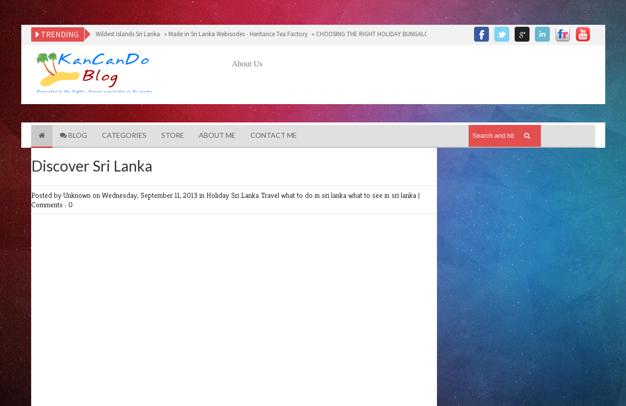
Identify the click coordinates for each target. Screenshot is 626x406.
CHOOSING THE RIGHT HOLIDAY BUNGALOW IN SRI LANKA (392, 34)
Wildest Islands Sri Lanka (127, 34)
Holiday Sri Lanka (233, 195)
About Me (217, 135)
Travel (271, 195)
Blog (73, 135)
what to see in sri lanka (383, 195)
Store (172, 135)
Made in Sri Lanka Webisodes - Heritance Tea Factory (237, 34)
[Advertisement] (412, 97)
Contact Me (273, 135)
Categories (124, 135)
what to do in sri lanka (314, 195)
